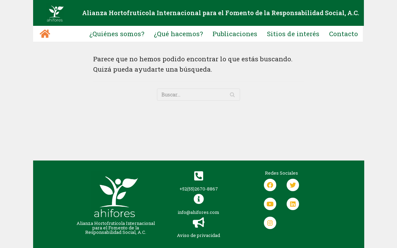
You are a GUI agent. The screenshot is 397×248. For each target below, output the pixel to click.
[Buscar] (232, 95)
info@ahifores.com (198, 212)
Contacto (343, 33)
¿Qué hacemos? (178, 33)
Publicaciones (234, 33)
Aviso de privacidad (198, 235)
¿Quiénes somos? (117, 33)
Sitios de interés (293, 33)
